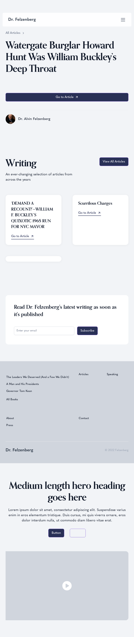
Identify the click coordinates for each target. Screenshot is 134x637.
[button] (122, 20)
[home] (22, 20)
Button (56, 533)
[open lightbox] (67, 585)
